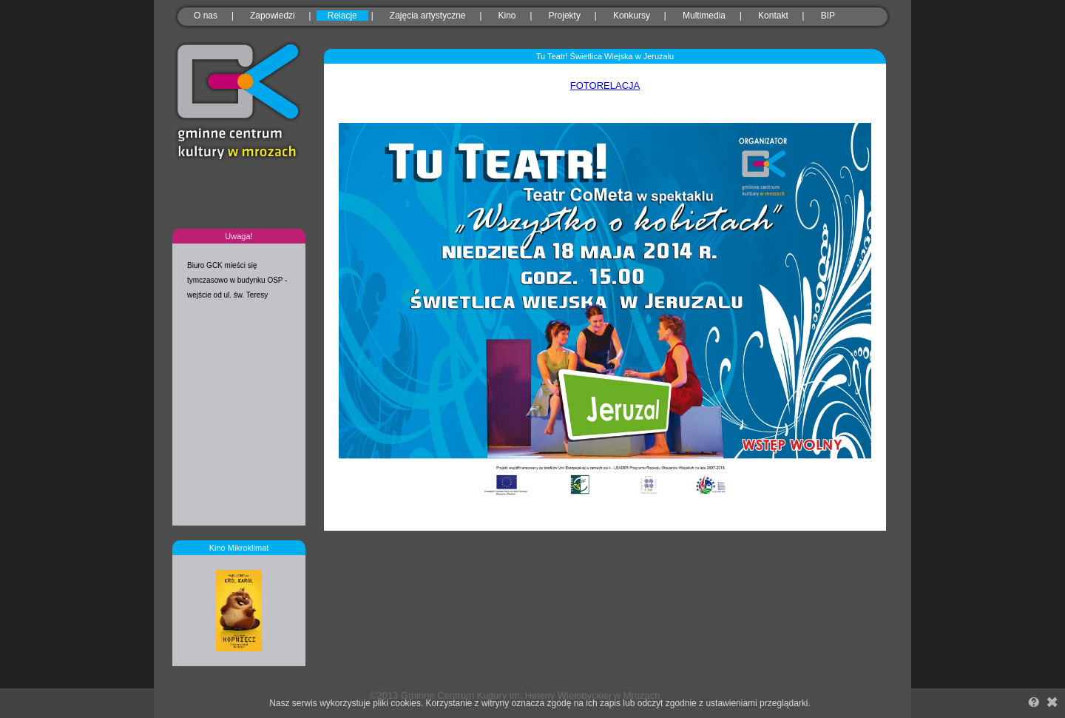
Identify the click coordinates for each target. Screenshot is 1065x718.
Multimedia (704, 15)
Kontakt (773, 15)
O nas (205, 15)
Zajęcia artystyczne (428, 15)
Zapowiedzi (272, 15)
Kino (507, 15)
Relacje (342, 15)
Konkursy (631, 15)
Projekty (565, 15)
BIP (828, 15)
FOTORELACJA (605, 85)
